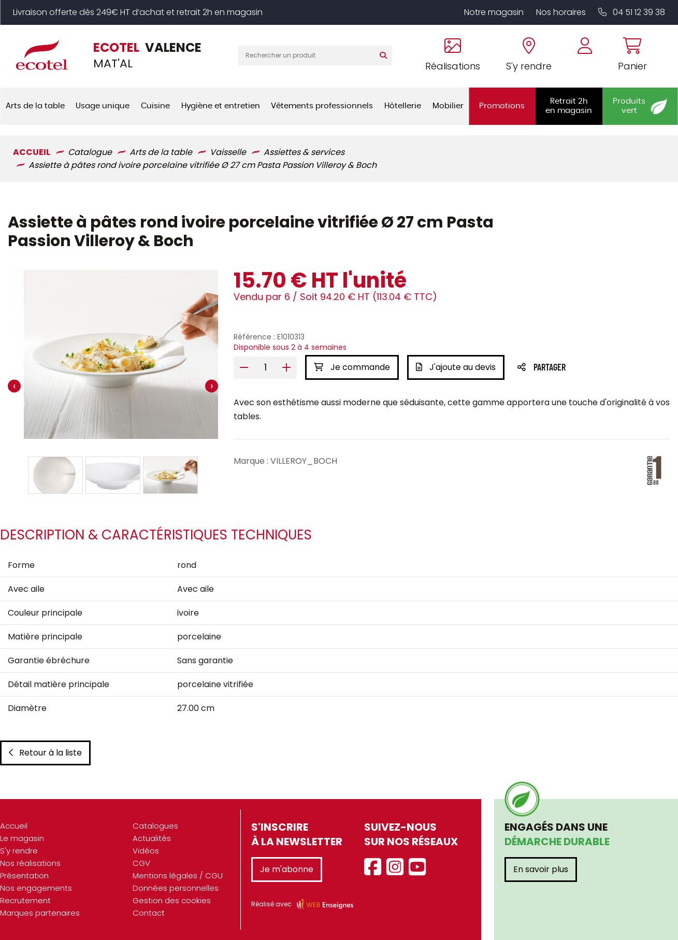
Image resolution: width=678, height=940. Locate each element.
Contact (149, 912)
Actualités (152, 838)
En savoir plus (540, 869)
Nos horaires (561, 12)
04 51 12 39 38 (631, 12)
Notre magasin (494, 12)
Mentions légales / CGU (178, 875)
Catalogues (155, 825)
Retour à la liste (45, 753)
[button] (55, 475)
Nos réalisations (30, 863)
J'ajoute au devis (456, 367)
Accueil (13, 825)
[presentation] (14, 386)
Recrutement (25, 900)
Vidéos (146, 850)
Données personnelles (176, 887)
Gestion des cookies (172, 900)
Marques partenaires (40, 912)
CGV (141, 863)
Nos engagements (36, 887)
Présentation (24, 875)
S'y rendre (19, 850)
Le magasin (22, 838)
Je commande (352, 367)
